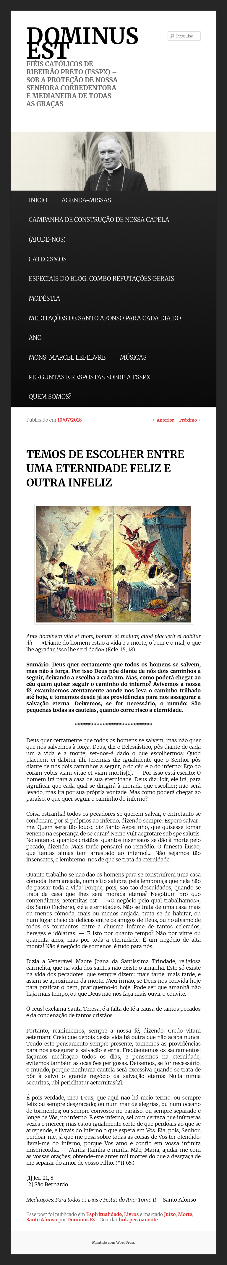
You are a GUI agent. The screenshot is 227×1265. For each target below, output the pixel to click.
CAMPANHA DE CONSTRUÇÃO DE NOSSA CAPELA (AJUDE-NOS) (99, 229)
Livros (131, 1214)
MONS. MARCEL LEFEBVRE (67, 357)
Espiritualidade (104, 1214)
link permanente (138, 1220)
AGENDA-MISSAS (86, 200)
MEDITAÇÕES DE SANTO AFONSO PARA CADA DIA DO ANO (105, 328)
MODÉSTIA (44, 298)
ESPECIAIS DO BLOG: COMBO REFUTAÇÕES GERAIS (101, 278)
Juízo (170, 1214)
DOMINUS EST (82, 43)
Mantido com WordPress (113, 1242)
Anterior (163, 420)
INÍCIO (38, 200)
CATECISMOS (48, 259)
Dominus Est (82, 1220)
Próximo (190, 420)
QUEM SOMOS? (50, 396)
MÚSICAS (133, 357)
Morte (185, 1214)
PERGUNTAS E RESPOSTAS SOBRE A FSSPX (89, 377)
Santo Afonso (41, 1220)
